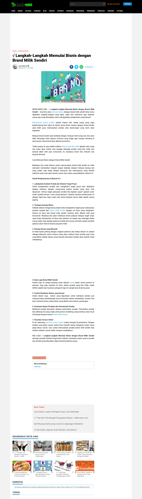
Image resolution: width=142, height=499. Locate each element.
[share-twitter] (76, 67)
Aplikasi (28, 11)
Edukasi (52, 11)
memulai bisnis (58, 112)
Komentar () (89, 67)
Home (13, 11)
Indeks (20, 11)
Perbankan (91, 11)
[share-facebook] (71, 67)
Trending (110, 11)
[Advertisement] (71, 30)
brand (72, 283)
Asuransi (37, 11)
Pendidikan (80, 11)
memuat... (38, 367)
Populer (127, 4)
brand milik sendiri (57, 210)
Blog (45, 11)
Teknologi (101, 11)
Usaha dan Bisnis (39, 358)
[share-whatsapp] (81, 67)
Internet (60, 11)
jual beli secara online (54, 322)
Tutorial (120, 11)
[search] (87, 4)
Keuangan (70, 11)
